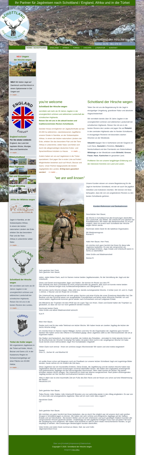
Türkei (76, 48)
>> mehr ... (14, 95)
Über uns (57, 443)
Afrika (65, 48)
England (54, 48)
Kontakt (113, 48)
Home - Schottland (36, 48)
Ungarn (87, 48)
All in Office (75, 450)
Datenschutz (85, 443)
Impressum (75, 443)
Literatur (100, 48)
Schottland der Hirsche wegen (113, 39)
